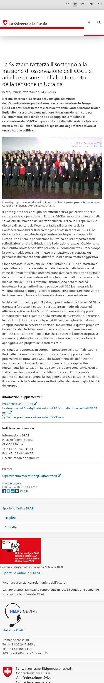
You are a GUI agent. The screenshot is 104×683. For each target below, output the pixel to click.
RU (100, 4)
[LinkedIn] (13, 475)
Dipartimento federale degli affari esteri (31, 460)
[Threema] (17, 475)
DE (67, 4)
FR (82, 4)
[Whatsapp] (22, 475)
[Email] (25, 475)
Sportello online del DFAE (22, 558)
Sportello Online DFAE (17, 493)
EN (91, 4)
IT (75, 4)
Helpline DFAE (13, 615)
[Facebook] (4, 475)
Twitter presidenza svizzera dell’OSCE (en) (35, 402)
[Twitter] (9, 475)
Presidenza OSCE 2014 (19, 388)
